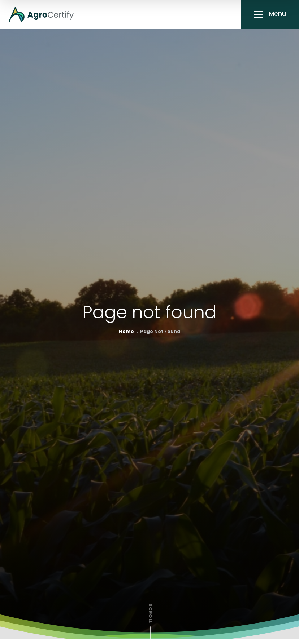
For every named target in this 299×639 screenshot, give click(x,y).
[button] (270, 14)
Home (126, 332)
